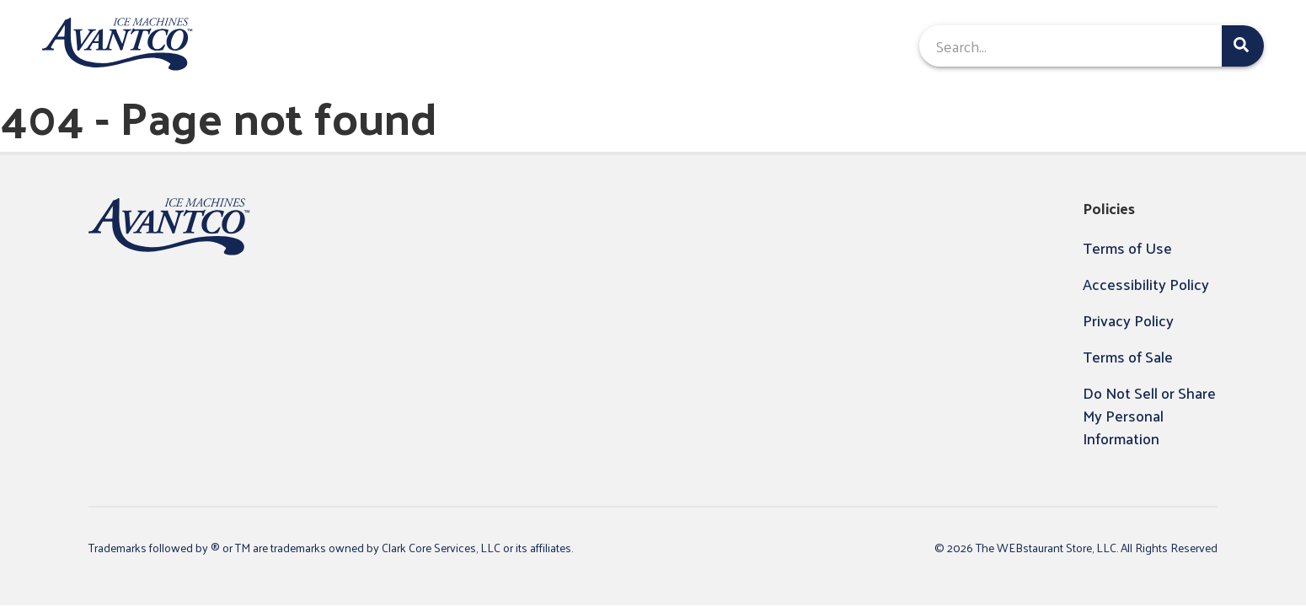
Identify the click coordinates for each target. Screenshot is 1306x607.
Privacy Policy (1128, 320)
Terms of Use (1127, 247)
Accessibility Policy (1146, 284)
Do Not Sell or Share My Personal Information (1149, 415)
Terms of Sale (1128, 356)
